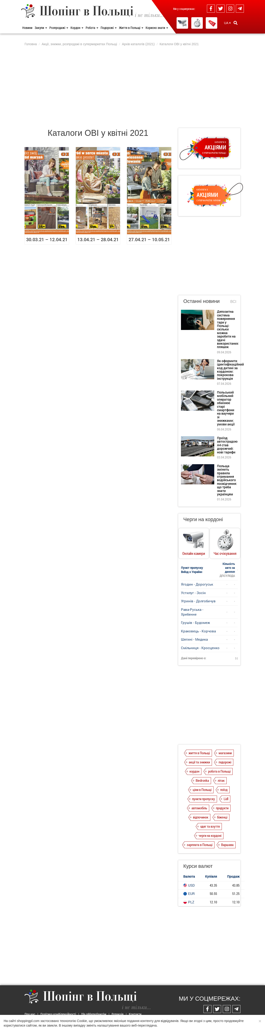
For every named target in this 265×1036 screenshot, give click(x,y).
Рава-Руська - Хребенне (192, 612)
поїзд (224, 789)
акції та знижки (199, 762)
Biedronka (202, 780)
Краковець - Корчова (198, 631)
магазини (225, 753)
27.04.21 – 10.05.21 (149, 239)
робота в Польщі (219, 771)
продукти (222, 808)
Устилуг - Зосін (193, 592)
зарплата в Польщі (199, 844)
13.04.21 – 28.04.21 (98, 239)
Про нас (30, 1014)
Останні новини (201, 301)
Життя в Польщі (131, 27)
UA (227, 23)
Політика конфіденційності (58, 1014)
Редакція (118, 1014)
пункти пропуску (203, 798)
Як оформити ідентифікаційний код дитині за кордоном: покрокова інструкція (230, 370)
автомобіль (199, 808)
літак (221, 780)
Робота (92, 27)
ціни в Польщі (202, 789)
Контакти (135, 1014)
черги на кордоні (210, 835)
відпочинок (200, 817)
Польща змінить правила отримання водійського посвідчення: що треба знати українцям (227, 480)
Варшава (227, 844)
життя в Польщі (199, 753)
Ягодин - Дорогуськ (197, 584)
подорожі (225, 762)
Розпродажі (58, 27)
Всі (233, 302)
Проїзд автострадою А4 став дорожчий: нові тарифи (227, 445)
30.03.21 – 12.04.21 (47, 239)
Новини (27, 27)
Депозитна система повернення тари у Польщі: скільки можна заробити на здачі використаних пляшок (227, 329)
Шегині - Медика (194, 639)
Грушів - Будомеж (195, 622)
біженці (222, 817)
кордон (194, 771)
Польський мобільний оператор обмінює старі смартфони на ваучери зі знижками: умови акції (226, 408)
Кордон (76, 27)
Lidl (226, 798)
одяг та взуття (210, 826)
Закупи (41, 27)
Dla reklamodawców (93, 1014)
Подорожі (109, 27)
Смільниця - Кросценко (200, 647)
